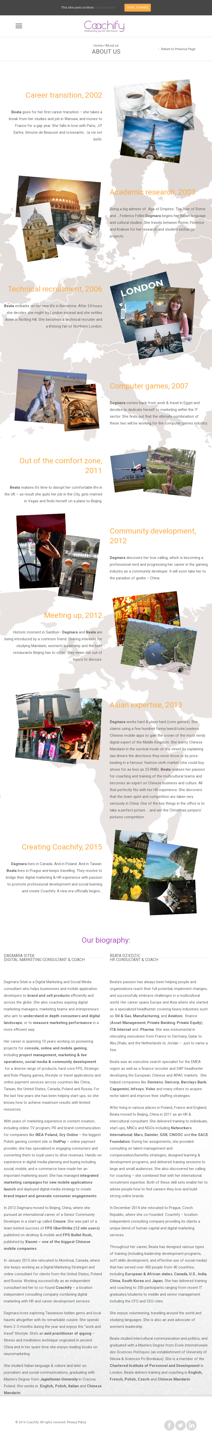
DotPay (59, 1141)
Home (98, 45)
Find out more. (105, 7)
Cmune (59, 1221)
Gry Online (68, 1134)
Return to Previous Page (178, 49)
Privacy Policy (76, 1422)
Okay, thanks (138, 7)
